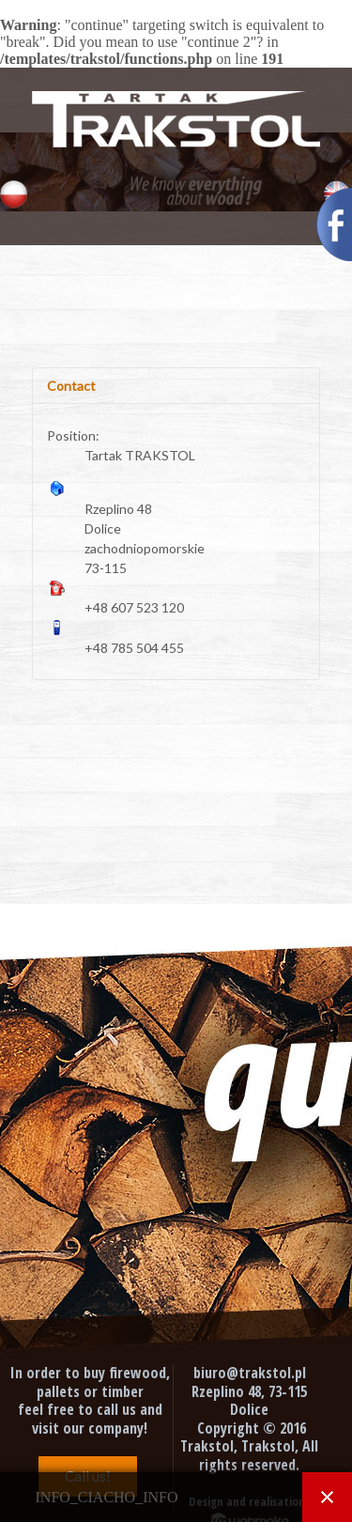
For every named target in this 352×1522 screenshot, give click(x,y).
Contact (71, 386)
